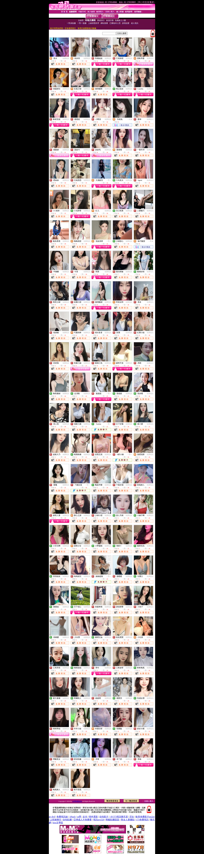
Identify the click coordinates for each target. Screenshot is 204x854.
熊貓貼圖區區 (112, 819)
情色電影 (93, 816)
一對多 (129, 119)
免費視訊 (65, 58)
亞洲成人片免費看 (83, 819)
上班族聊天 (55, 819)
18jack (73, 816)
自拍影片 (104, 816)
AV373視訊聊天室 (119, 816)
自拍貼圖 (67, 819)
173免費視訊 (142, 819)
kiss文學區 (58, 822)
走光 (85, 816)
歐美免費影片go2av (145, 816)
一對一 (108, 180)
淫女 (131, 816)
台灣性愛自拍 (77, 801)
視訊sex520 (98, 819)
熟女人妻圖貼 (128, 819)
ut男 (79, 816)
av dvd (52, 816)
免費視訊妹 (62, 816)
